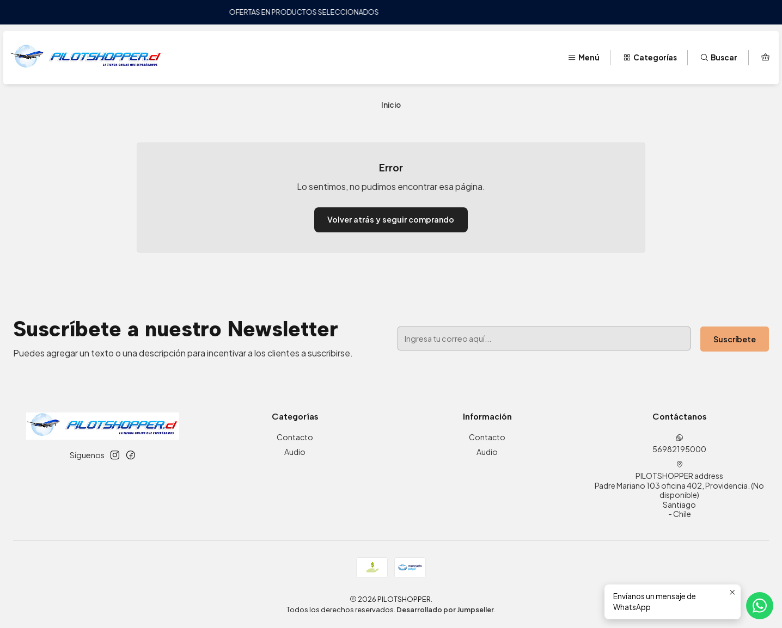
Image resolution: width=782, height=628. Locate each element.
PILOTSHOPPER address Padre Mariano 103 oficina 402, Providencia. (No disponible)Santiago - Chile (679, 489)
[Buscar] (719, 57)
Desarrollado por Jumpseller (445, 609)
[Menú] (583, 57)
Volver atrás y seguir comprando (390, 219)
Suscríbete (734, 339)
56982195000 (679, 444)
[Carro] (765, 57)
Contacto (295, 437)
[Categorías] (649, 57)
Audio (295, 452)
